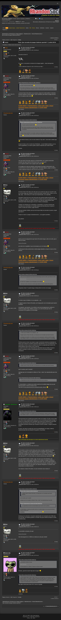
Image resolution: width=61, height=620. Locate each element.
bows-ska (7, 553)
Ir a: (44, 606)
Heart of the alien (22, 243)
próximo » (56, 37)
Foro (36, 18)
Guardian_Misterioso (11, 404)
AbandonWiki (42, 162)
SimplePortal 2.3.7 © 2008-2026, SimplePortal (31, 616)
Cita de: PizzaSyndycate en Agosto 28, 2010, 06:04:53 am (29, 377)
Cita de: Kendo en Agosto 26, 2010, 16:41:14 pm (28, 274)
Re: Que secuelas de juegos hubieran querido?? (28, 48)
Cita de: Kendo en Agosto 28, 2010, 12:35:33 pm (28, 488)
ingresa (18, 18)
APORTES (21, 593)
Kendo (7, 76)
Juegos (41, 18)
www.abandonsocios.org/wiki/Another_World (35, 387)
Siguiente (15, 39)
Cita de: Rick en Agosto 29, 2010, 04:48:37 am (27, 559)
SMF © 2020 (30, 615)
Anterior (7, 39)
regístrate (23, 18)
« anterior (52, 37)
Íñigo (6, 47)
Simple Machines (36, 615)
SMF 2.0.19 (25, 615)
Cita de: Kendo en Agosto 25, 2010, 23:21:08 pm (28, 119)
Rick (6, 185)
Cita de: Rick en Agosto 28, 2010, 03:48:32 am (27, 330)
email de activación (6, 19)
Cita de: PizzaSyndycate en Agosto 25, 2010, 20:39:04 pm (29, 82)
